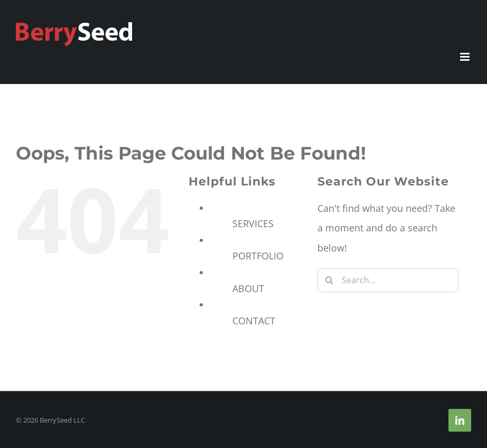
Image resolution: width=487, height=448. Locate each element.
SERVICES (253, 223)
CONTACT (253, 320)
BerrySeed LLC (62, 420)
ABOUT (248, 288)
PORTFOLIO (258, 255)
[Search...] (387, 280)
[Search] (329, 280)
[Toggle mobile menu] (465, 56)
